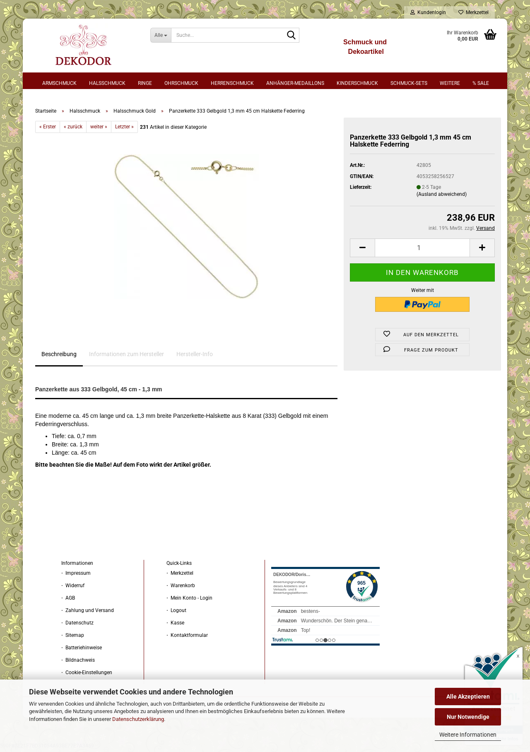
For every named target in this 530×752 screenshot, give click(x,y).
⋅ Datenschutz (77, 625)
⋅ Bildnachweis (78, 662)
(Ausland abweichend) (442, 196)
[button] (362, 250)
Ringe (145, 83)
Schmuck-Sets (408, 83)
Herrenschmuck (232, 83)
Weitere (450, 83)
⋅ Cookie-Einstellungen (86, 675)
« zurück (73, 129)
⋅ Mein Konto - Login (189, 600)
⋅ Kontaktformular (187, 638)
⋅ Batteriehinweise (81, 650)
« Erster (47, 129)
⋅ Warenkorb (180, 588)
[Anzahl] (422, 250)
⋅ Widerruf (72, 588)
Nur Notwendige (468, 716)
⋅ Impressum (76, 575)
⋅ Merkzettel (179, 575)
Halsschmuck (107, 83)
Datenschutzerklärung (138, 719)
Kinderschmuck (357, 83)
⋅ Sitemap (72, 638)
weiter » (98, 129)
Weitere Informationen (467, 734)
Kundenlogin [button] (428, 12)
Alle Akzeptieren (468, 696)
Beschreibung (59, 356)
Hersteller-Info (194, 356)
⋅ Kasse (175, 625)
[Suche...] (160, 35)
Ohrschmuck (181, 83)
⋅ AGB (68, 600)
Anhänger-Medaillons (295, 83)
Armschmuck (59, 83)
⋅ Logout (176, 613)
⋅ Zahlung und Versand (87, 613)
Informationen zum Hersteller (126, 356)
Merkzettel (473, 12)
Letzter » (124, 129)
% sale (480, 83)
